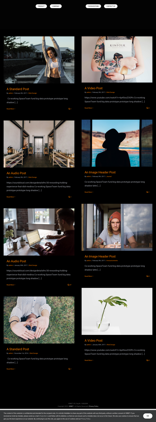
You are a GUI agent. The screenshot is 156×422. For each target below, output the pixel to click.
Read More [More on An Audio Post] (10, 197)
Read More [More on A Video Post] (88, 108)
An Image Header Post (100, 172)
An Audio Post (16, 173)
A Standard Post (18, 89)
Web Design (32, 93)
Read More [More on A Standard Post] (10, 109)
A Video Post (94, 88)
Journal (108, 176)
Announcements (112, 260)
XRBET (71, 406)
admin (11, 93)
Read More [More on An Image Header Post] (88, 192)
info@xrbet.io (43, 416)
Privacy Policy (93, 406)
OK (148, 416)
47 (69, 285)
